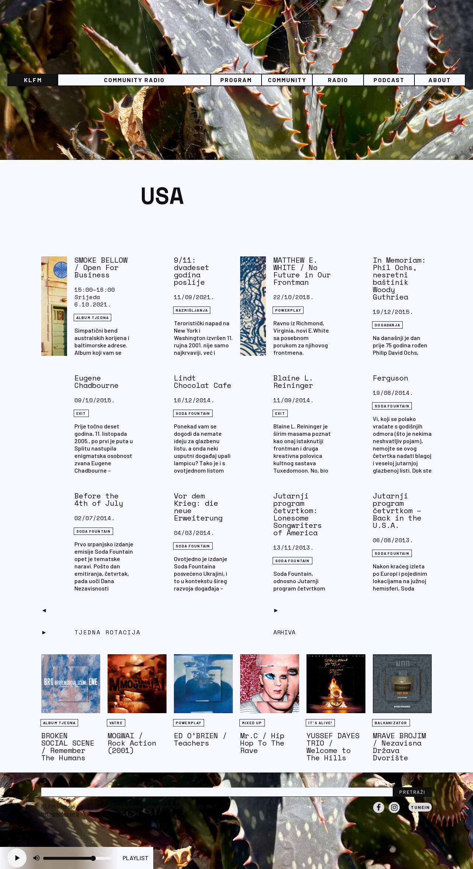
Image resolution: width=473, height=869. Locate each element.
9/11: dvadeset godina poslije (191, 271)
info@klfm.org (60, 813)
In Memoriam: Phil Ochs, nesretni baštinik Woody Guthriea (399, 278)
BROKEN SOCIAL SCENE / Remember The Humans (67, 746)
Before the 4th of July (98, 499)
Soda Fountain (193, 413)
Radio (338, 79)
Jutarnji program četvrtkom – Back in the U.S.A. (397, 510)
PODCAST (389, 79)
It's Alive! (320, 723)
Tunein (420, 807)
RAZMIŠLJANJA (192, 310)
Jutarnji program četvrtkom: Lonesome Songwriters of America (297, 514)
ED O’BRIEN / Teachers (200, 739)
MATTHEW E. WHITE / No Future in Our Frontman (302, 271)
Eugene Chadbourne (96, 381)
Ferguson (390, 377)
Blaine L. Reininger (293, 381)
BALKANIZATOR (391, 723)
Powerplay (288, 310)
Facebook (378, 812)
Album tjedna (92, 317)
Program (236, 79)
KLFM (33, 79)
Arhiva (284, 632)
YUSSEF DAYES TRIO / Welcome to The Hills (333, 746)
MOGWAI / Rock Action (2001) (132, 743)
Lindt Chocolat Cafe (202, 381)
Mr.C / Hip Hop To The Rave (262, 743)
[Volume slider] (77, 858)
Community (287, 79)
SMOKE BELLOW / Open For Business (100, 267)
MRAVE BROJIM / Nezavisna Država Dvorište (399, 746)
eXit (81, 413)
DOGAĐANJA (387, 325)
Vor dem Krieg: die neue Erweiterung (198, 506)
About (439, 79)
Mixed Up (252, 723)
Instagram (394, 812)
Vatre (116, 723)
